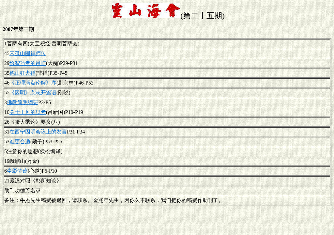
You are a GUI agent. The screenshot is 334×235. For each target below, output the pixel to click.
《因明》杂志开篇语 (32, 92)
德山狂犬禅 (22, 73)
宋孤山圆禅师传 (27, 53)
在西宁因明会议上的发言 (38, 131)
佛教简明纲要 (22, 102)
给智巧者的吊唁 (27, 63)
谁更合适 (19, 141)
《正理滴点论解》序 (32, 83)
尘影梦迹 (17, 171)
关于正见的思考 (27, 112)
